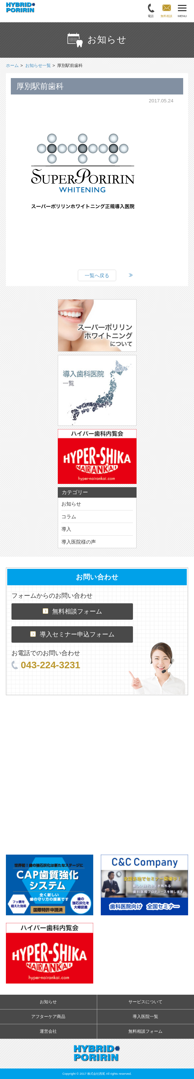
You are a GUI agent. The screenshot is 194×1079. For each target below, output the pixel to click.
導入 (66, 529)
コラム (68, 516)
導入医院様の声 (78, 542)
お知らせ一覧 (38, 65)
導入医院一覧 (145, 1016)
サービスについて (145, 1001)
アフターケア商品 (48, 1016)
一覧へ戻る (97, 275)
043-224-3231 (45, 665)
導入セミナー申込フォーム (72, 634)
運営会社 (48, 1031)
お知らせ (71, 504)
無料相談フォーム (72, 611)
